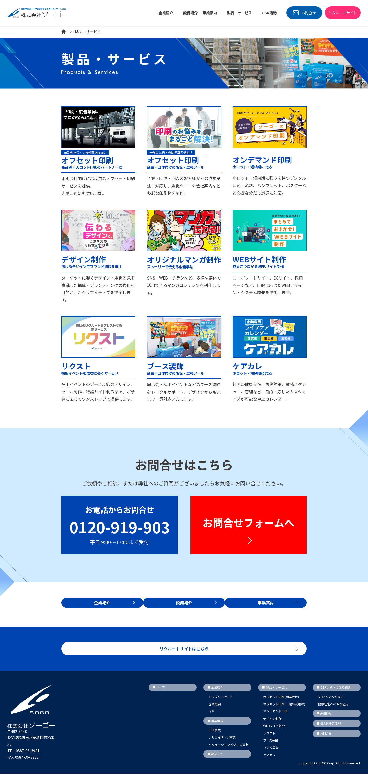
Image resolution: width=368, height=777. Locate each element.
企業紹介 (166, 12)
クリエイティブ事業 (222, 740)
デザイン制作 (272, 722)
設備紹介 (190, 12)
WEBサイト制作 (274, 729)
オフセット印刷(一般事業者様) (284, 707)
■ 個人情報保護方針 (331, 727)
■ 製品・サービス (274, 691)
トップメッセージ (221, 700)
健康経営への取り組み (333, 707)
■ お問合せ (325, 737)
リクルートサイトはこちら (184, 651)
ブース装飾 (270, 743)
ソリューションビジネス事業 (228, 748)
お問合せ (308, 12)
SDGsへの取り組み (331, 700)
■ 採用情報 (325, 717)
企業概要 (215, 707)
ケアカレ (269, 758)
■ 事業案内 (215, 724)
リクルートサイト (342, 12)
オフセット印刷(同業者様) (281, 700)
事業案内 (269, 605)
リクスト (269, 736)
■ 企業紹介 (215, 691)
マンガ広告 (271, 751)
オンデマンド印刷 (275, 714)
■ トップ (159, 691)
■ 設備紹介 (215, 757)
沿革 (212, 714)
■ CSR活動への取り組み (334, 691)
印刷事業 (215, 733)
